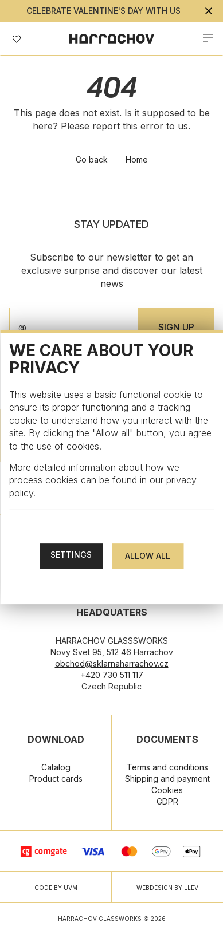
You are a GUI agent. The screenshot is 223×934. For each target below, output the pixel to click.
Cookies (167, 790)
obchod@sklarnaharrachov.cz (112, 663)
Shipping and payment (167, 778)
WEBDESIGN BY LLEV (167, 887)
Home (137, 159)
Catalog (56, 767)
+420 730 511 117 (111, 675)
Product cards (56, 778)
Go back (92, 159)
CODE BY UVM (55, 887)
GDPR (167, 801)
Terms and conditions (167, 767)
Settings (71, 554)
